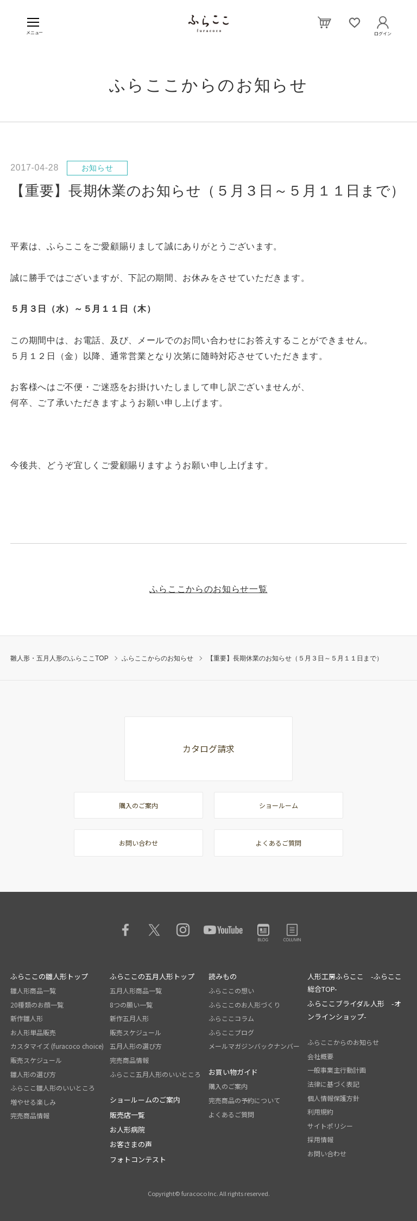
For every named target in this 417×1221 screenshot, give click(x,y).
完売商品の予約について (244, 1100)
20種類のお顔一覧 (37, 1004)
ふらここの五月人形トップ (152, 976)
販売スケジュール (36, 1060)
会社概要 (320, 1056)
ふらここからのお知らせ (157, 658)
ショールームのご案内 (145, 1099)
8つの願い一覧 (131, 1004)
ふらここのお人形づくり (244, 1004)
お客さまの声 (131, 1144)
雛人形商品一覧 (33, 990)
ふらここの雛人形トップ (49, 976)
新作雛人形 (26, 1018)
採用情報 (320, 1139)
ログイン (382, 31)
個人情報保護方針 (333, 1098)
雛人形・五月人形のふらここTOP (59, 658)
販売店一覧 (127, 1115)
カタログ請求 (208, 748)
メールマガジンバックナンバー (254, 1045)
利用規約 (320, 1111)
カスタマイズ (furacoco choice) (57, 1045)
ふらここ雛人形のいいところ (52, 1087)
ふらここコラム (231, 1018)
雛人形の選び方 (33, 1074)
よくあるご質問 (278, 842)
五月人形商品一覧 (136, 990)
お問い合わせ (138, 842)
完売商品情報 (29, 1115)
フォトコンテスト (138, 1159)
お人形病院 (127, 1129)
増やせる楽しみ (33, 1101)
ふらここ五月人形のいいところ (155, 1074)
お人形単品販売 (33, 1032)
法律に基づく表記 (333, 1083)
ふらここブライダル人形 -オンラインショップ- (354, 1009)
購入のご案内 (138, 805)
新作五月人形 (129, 1018)
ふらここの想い (231, 990)
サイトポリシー (330, 1125)
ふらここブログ (231, 1032)
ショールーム (278, 805)
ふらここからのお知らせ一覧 (208, 589)
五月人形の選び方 (136, 1045)
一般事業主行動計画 (336, 1069)
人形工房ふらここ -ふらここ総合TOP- (354, 982)
